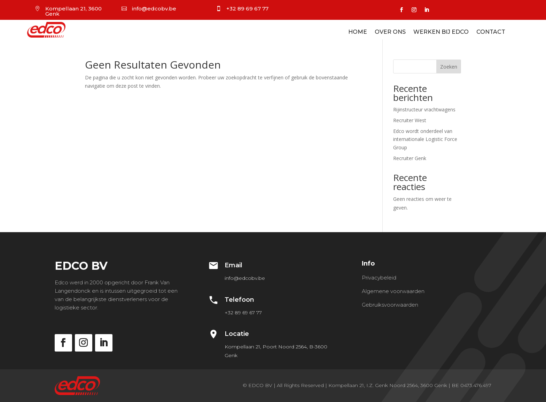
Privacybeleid (379, 277)
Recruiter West (409, 120)
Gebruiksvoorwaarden (390, 304)
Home (357, 32)
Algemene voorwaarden (393, 291)
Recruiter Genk (409, 158)
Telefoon (239, 300)
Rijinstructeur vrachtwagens (424, 109)
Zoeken (448, 66)
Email (233, 265)
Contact (490, 32)
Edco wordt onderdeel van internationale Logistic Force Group (425, 139)
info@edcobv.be (154, 8)
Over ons (390, 32)
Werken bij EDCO (441, 32)
